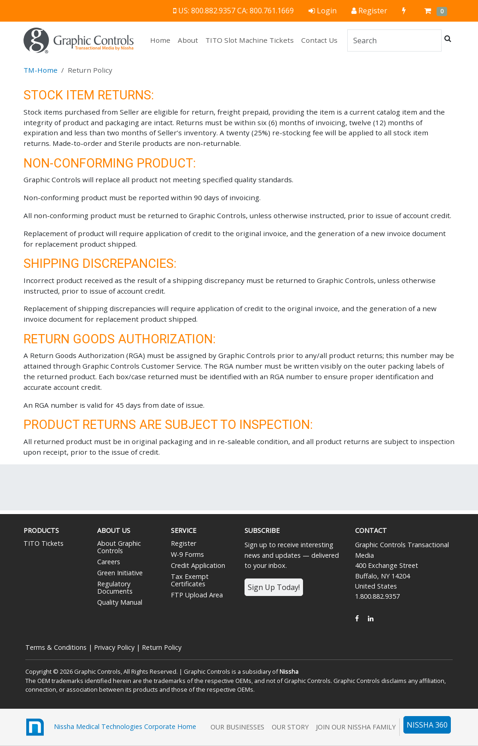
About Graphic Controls (119, 547)
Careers (108, 561)
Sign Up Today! (274, 587)
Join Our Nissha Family (356, 727)
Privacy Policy (114, 647)
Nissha (289, 671)
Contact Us (319, 40)
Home (162, 40)
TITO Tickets (43, 543)
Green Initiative (120, 572)
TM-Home (40, 70)
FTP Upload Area (197, 594)
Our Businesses (237, 727)
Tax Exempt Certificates (190, 580)
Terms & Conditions (56, 647)
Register (183, 543)
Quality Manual (119, 602)
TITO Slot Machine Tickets (249, 40)
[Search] (394, 40)
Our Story (290, 727)
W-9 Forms (187, 554)
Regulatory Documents (115, 587)
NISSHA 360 (427, 725)
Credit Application (198, 565)
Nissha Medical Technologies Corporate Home (109, 727)
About (188, 40)
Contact (371, 530)
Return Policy (161, 647)
